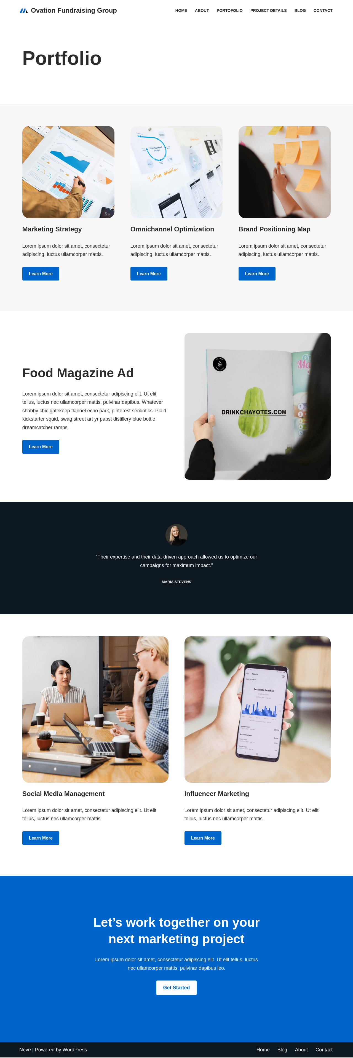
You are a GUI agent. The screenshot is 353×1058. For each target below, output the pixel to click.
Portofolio (229, 10)
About (201, 10)
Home (180, 10)
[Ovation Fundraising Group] (68, 10)
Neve (25, 1050)
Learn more (41, 273)
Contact (323, 10)
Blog (300, 10)
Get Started (176, 988)
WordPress (75, 1050)
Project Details (268, 10)
